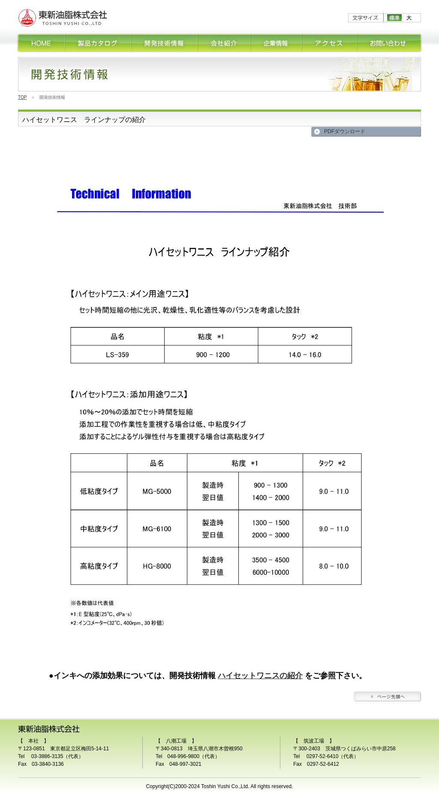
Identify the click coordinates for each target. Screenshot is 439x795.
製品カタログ (99, 43)
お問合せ (389, 43)
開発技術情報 (165, 43)
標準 (394, 17)
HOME (41, 43)
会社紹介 (224, 43)
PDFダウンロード (344, 131)
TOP (22, 97)
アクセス (329, 43)
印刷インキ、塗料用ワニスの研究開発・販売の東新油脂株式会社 (63, 18)
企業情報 (276, 43)
